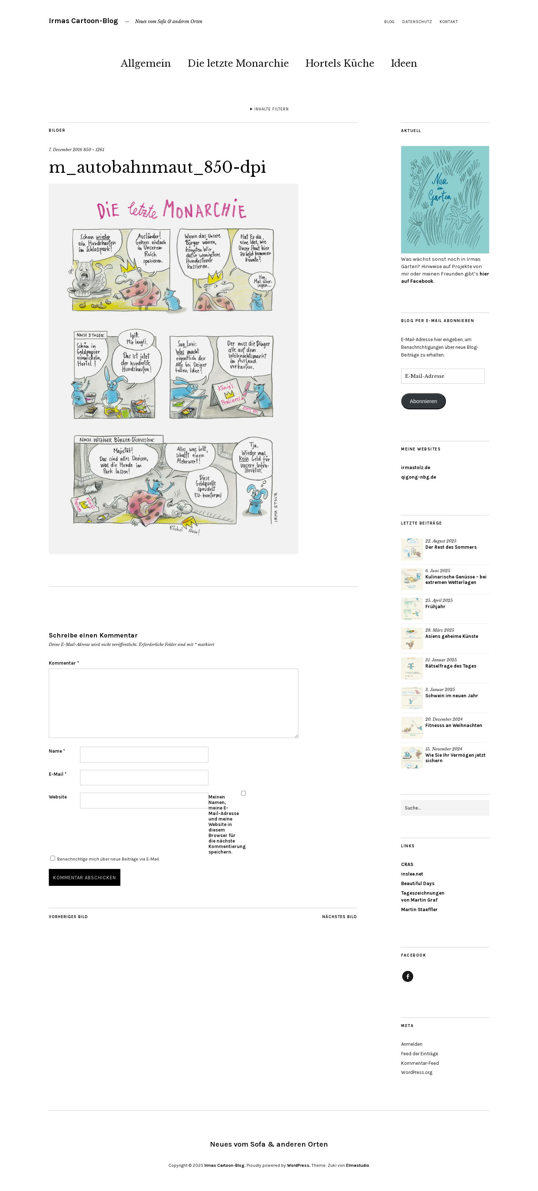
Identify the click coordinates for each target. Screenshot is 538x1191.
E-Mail (57, 774)
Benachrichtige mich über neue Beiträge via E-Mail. (108, 859)
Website (58, 797)
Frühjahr (435, 606)
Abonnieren (423, 401)
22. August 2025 (441, 541)
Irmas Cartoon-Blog (83, 21)
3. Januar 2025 (440, 689)
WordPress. (298, 1165)
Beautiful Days (418, 883)
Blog (389, 21)
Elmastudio (357, 1165)
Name (57, 751)
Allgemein (146, 63)
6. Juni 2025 (437, 570)
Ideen (404, 63)
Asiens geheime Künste (451, 636)
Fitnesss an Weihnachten (453, 725)
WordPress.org (416, 1072)
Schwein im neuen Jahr (451, 695)
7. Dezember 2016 (65, 149)
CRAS (407, 864)
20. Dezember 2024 (443, 719)
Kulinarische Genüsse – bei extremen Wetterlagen (456, 579)
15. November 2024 (443, 749)
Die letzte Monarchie (238, 63)
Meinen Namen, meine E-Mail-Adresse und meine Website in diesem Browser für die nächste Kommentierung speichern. (224, 824)
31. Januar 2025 (441, 659)
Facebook (407, 981)
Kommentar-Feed (420, 1063)
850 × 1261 (93, 149)
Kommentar (64, 663)
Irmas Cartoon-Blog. (225, 1165)
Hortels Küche (339, 63)
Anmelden (411, 1044)
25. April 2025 (439, 600)
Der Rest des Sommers (451, 547)
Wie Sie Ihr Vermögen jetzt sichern (455, 757)
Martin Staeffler (419, 909)
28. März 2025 (439, 630)
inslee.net (412, 874)
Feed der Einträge (419, 1053)
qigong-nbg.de (418, 477)
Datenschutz (417, 21)
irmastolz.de (415, 467)
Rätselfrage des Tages (450, 666)
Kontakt (449, 21)
